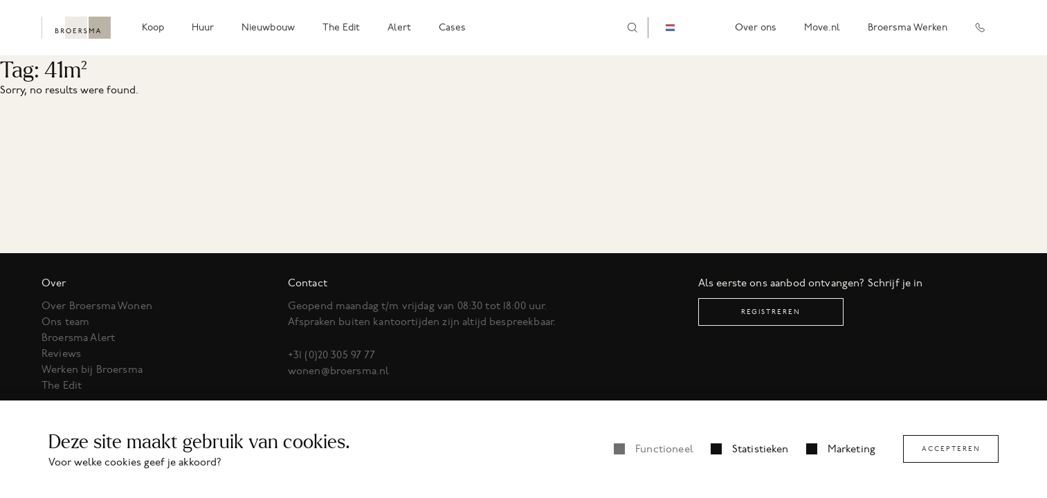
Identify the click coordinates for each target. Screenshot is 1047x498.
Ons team (65, 322)
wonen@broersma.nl (339, 371)
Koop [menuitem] (153, 27)
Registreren (771, 311)
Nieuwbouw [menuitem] (268, 27)
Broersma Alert (78, 337)
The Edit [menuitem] (341, 27)
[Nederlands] (680, 28)
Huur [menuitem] (203, 27)
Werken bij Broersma (92, 369)
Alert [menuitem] (399, 27)
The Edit (62, 385)
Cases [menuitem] (452, 27)
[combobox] (680, 28)
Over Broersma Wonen (97, 306)
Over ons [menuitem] (755, 27)
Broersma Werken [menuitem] (907, 27)
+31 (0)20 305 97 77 (332, 355)
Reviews (61, 353)
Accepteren (951, 448)
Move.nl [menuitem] (822, 27)
